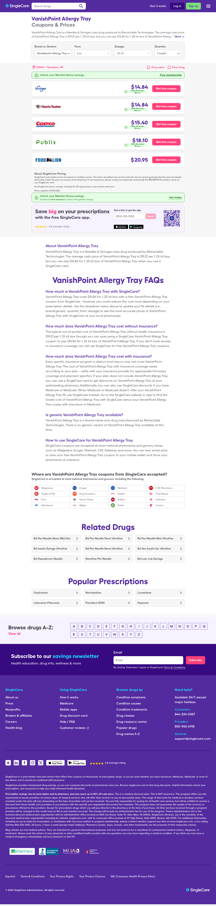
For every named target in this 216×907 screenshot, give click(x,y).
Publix (121, 505)
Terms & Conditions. (175, 667)
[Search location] (50, 67)
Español (10, 876)
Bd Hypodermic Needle (48, 558)
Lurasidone (144, 592)
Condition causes (128, 703)
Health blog (13, 728)
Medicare (66, 703)
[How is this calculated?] (136, 91)
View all (14, 634)
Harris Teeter (86, 499)
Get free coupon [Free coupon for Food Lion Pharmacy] (166, 159)
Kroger (83, 488)
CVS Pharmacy (164, 488)
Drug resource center (131, 721)
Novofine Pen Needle (98, 558)
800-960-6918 (184, 726)
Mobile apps (68, 709)
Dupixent (143, 602)
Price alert (158, 67)
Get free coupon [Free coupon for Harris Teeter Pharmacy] (166, 106)
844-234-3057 (185, 714)
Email (118, 652)
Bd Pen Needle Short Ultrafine (104, 538)
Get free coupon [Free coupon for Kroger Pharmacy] (166, 88)
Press (9, 703)
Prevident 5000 (95, 602)
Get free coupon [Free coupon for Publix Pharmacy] (166, 142)
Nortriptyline (93, 592)
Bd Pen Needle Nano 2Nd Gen (52, 538)
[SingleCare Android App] (76, 762)
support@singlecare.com (193, 738)
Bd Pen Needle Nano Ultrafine (104, 548)
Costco (160, 505)
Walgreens (47, 488)
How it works (158, 6)
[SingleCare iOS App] (55, 762)
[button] (48, 67)
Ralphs (121, 499)
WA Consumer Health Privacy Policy (132, 876)
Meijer (82, 505)
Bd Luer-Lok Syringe (150, 558)
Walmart (122, 488)
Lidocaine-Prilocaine (47, 602)
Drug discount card (73, 715)
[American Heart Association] (93, 851)
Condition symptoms (131, 697)
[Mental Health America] (72, 851)
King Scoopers (87, 493)
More (178, 36)
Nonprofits (12, 709)
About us (11, 697)
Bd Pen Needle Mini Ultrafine (155, 538)
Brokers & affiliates (18, 715)
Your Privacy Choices (92, 876)
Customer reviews (74, 728)
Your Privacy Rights (62, 876)
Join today (175, 197)
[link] (176, 67)
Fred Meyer (162, 493)
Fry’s (43, 499)
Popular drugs (126, 728)
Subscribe (195, 660)
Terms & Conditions (32, 876)
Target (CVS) (48, 493)
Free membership (171, 75)
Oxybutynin (41, 592)
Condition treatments (131, 709)
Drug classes (125, 715)
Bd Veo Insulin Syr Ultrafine (154, 548)
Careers (11, 721)
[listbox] (53, 51)
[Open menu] (208, 6)
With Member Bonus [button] (137, 92)
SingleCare (20, 890)
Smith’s (121, 493)
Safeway (160, 499)
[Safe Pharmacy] (22, 851)
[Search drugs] (59, 6)
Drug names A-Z (128, 734)
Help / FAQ (67, 721)
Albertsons (47, 505)
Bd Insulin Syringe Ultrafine (50, 548)
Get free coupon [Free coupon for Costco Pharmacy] (166, 124)
